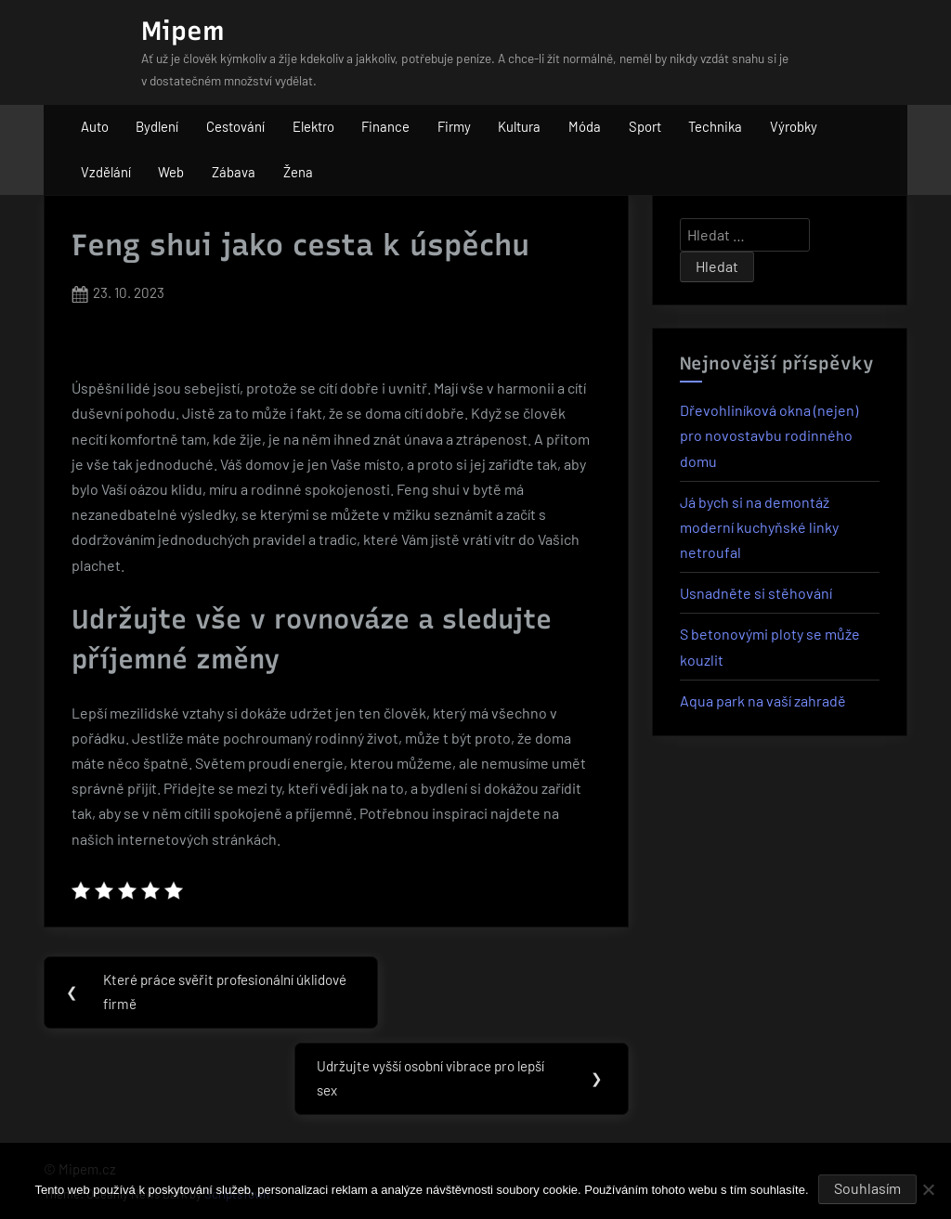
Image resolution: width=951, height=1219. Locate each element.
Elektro (313, 126)
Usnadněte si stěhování (756, 593)
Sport (645, 126)
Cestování (235, 126)
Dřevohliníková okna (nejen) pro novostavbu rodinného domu (769, 435)
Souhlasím (867, 1188)
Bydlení (157, 126)
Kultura (519, 126)
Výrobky (793, 126)
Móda (584, 126)
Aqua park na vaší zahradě (763, 700)
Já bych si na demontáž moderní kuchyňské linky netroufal (759, 527)
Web (171, 171)
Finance (385, 126)
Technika (715, 126)
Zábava (233, 171)
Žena (298, 171)
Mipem (183, 30)
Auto (95, 126)
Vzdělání (106, 171)
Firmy (454, 126)
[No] (927, 1189)
